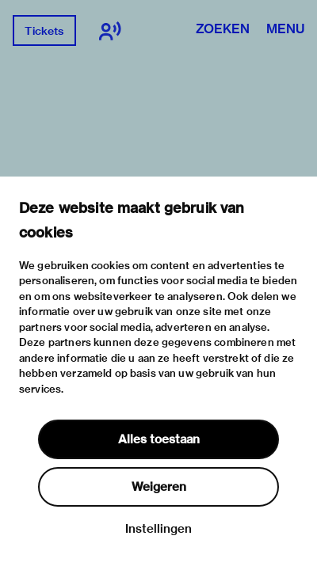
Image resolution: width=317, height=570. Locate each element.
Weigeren (159, 487)
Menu (285, 30)
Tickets (44, 31)
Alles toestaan (159, 439)
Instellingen (158, 529)
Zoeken (223, 30)
